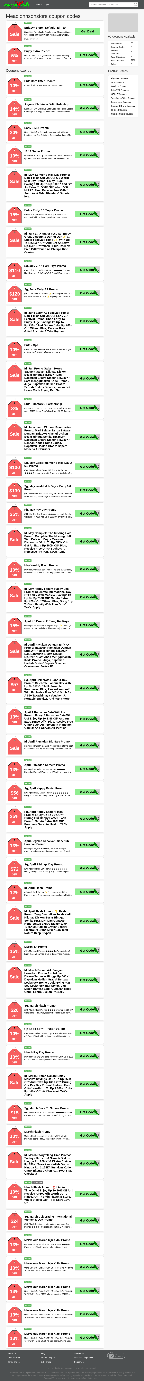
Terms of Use (14, 1362)
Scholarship (46, 1362)
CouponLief (79, 1362)
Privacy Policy (14, 1358)
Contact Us (79, 1353)
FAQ (43, 1353)
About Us (12, 1353)
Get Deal (87, 31)
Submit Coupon (43, 5)
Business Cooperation (83, 1358)
